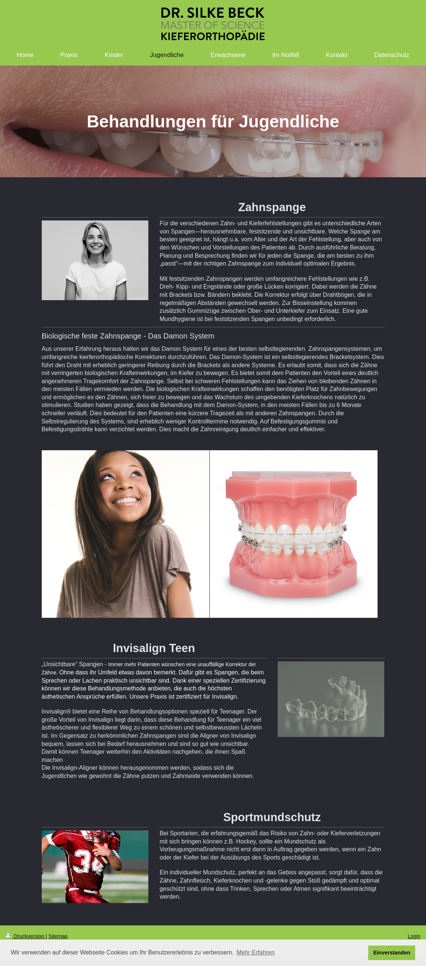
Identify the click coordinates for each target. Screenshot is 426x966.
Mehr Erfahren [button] (256, 952)
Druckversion (25, 936)
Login (414, 936)
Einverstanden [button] (391, 953)
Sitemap (57, 936)
